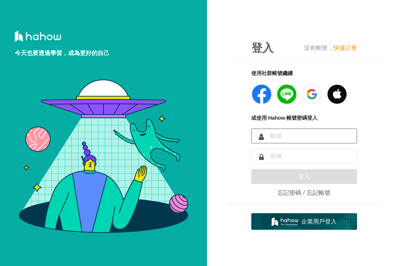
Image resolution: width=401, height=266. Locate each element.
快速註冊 (345, 48)
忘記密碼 (289, 193)
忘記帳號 (318, 193)
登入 (304, 176)
